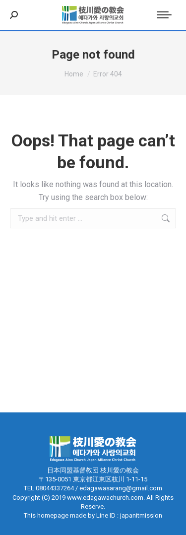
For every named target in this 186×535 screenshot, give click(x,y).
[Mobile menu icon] (164, 14)
